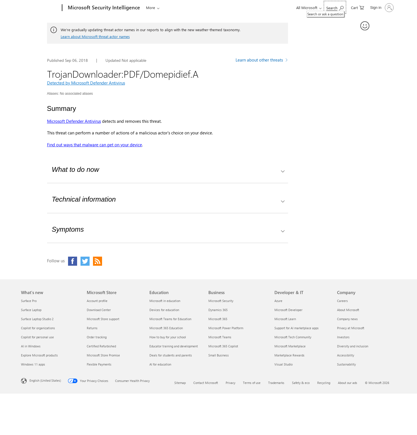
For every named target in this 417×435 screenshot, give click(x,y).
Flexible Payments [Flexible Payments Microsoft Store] (99, 364)
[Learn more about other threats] (262, 60)
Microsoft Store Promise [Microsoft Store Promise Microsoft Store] (103, 355)
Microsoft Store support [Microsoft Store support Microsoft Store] (103, 319)
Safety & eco (301, 383)
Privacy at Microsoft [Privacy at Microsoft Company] (350, 328)
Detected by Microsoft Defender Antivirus (86, 83)
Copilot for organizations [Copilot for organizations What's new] (38, 328)
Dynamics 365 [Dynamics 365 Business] (218, 310)
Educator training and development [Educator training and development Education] (173, 346)
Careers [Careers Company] (342, 301)
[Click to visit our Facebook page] (72, 261)
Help (244, 7)
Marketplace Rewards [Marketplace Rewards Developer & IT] (289, 355)
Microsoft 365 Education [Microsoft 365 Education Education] (166, 328)
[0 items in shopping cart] (357, 7)
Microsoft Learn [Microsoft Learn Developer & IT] (285, 319)
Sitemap (180, 383)
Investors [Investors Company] (343, 337)
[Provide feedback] (365, 26)
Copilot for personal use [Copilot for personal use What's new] (37, 337)
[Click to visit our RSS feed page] (97, 261)
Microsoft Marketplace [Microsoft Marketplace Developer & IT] (290, 346)
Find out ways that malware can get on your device (94, 144)
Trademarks (276, 383)
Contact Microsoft (205, 383)
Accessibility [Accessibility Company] (345, 355)
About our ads (347, 383)
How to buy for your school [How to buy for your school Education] (167, 337)
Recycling (323, 383)
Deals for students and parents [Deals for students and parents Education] (170, 355)
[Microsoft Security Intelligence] (103, 8)
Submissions (219, 7)
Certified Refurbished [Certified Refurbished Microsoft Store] (101, 346)
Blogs (167, 7)
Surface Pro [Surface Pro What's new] (29, 301)
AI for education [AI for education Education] (160, 364)
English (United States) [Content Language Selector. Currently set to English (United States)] (45, 380)
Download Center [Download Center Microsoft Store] (99, 310)
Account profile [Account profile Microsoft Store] (97, 301)
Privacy (230, 383)
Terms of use (252, 383)
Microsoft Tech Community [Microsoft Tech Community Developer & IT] (292, 337)
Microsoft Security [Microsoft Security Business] (220, 301)
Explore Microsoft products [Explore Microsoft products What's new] (39, 355)
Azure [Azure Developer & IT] (278, 301)
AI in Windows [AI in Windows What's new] (31, 346)
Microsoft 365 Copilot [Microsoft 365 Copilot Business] (223, 346)
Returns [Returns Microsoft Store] (92, 328)
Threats (151, 7)
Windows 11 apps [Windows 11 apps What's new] (33, 364)
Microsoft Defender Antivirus (74, 121)
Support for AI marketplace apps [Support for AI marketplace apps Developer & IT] (296, 328)
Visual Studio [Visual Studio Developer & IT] (283, 364)
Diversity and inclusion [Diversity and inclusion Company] (352, 346)
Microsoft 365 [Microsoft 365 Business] (217, 319)
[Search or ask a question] (335, 7)
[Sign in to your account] (381, 7)
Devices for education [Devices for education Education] (164, 310)
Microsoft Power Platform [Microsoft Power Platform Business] (225, 328)
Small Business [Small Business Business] (218, 355)
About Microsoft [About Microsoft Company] (348, 310)
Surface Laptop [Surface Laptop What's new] (31, 310)
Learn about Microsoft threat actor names (95, 36)
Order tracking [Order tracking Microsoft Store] (97, 337)
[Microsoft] (40, 8)
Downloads (189, 7)
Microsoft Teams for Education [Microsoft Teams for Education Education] (170, 319)
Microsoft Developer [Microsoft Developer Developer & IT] (288, 310)
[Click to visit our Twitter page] (85, 261)
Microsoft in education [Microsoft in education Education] (164, 301)
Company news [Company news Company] (347, 319)
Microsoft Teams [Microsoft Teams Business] (219, 337)
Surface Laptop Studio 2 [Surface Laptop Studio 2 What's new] (37, 319)
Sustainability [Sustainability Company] (346, 364)
